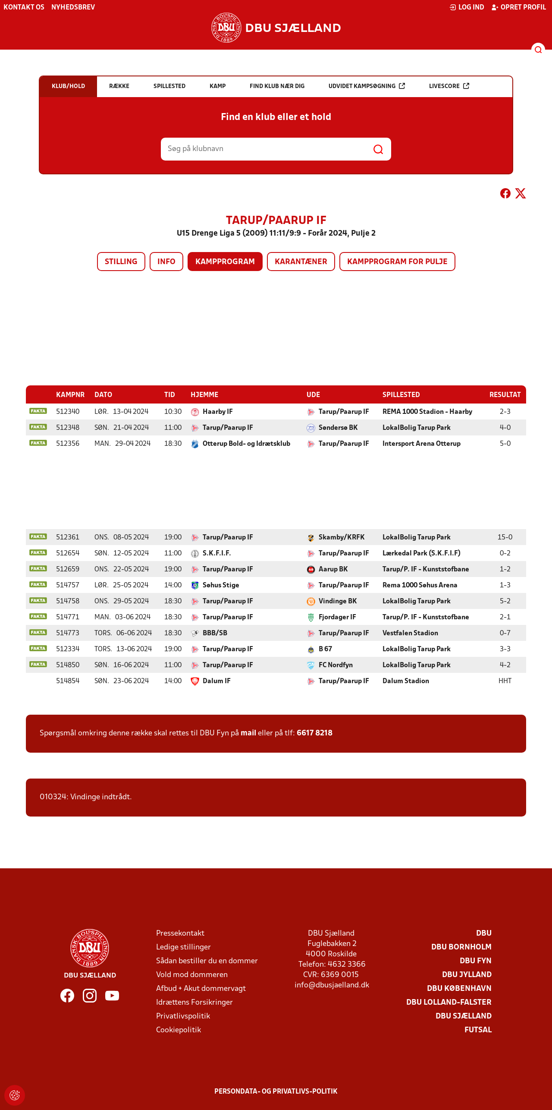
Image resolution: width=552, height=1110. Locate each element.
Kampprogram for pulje (397, 262)
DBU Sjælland (464, 1016)
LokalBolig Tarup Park (417, 428)
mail (248, 733)
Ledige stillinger (183, 947)
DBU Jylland (467, 974)
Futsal (478, 1030)
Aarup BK (333, 569)
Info (166, 262)
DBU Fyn (476, 961)
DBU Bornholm (461, 947)
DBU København (459, 988)
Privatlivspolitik (183, 1016)
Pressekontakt (180, 933)
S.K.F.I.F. (217, 553)
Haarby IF (218, 412)
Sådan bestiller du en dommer (207, 961)
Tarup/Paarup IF (344, 412)
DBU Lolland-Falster (449, 1002)
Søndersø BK (338, 428)
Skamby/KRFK (342, 537)
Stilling (121, 262)
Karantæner (301, 262)
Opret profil (518, 7)
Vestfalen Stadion (410, 633)
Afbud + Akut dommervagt (201, 988)
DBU (484, 933)
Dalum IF (217, 681)
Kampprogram (225, 262)
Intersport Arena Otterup (422, 444)
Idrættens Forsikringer (194, 1002)
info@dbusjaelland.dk (332, 985)
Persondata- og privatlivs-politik (276, 1091)
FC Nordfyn (336, 665)
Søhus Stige (221, 585)
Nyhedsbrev (73, 8)
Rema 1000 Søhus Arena (420, 585)
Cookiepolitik (178, 1030)
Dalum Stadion (406, 681)
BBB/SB (215, 633)
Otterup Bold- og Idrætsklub (246, 444)
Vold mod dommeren (192, 974)
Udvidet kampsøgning (367, 86)
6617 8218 (314, 733)
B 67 (325, 649)
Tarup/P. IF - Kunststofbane (426, 569)
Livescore (449, 86)
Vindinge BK (338, 601)
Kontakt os (23, 8)
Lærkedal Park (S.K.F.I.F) (422, 553)
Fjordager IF (337, 617)
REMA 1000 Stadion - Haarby (427, 412)
